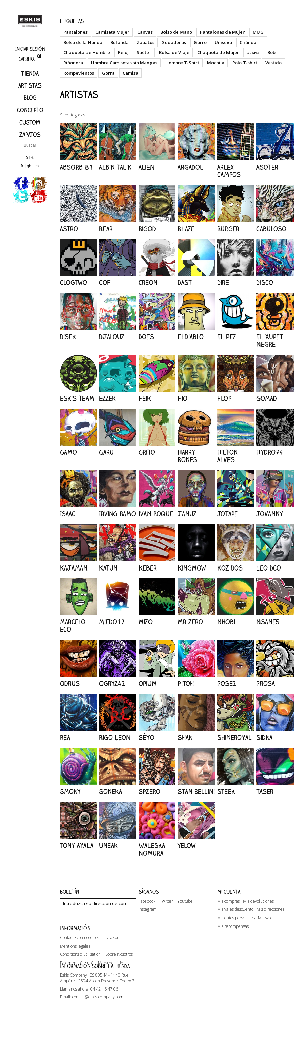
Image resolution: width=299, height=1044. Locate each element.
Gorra (108, 73)
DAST (185, 282)
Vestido (273, 63)
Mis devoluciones (258, 901)
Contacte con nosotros (79, 952)
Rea (65, 737)
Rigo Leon (114, 737)
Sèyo (146, 737)
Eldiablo (191, 336)
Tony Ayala (76, 845)
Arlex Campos (229, 170)
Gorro (200, 42)
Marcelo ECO (72, 625)
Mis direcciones (270, 909)
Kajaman (74, 568)
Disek (68, 336)
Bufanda (119, 42)
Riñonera (73, 63)
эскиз (253, 52)
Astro (69, 228)
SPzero (149, 791)
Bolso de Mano (176, 32)
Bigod (147, 228)
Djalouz (111, 336)
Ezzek (107, 398)
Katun (108, 568)
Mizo (146, 621)
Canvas (145, 32)
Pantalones (75, 32)
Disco (264, 282)
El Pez (226, 336)
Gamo (68, 452)
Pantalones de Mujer (222, 32)
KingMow (192, 568)
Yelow (187, 845)
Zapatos (30, 134)
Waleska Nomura (152, 849)
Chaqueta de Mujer (218, 52)
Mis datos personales (236, 918)
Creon (148, 282)
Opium (148, 683)
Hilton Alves (227, 456)
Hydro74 (269, 452)
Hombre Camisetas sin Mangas (124, 63)
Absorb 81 (76, 167)
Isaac (67, 513)
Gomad (266, 398)
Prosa (265, 683)
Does (146, 336)
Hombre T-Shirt (182, 63)
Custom (29, 122)
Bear (106, 228)
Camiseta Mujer (112, 32)
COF (105, 282)
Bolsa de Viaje (174, 52)
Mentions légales (75, 961)
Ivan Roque (156, 513)
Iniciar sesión (30, 49)
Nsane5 (268, 621)
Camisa (130, 73)
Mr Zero (190, 621)
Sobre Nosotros (119, 969)
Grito (147, 452)
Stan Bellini (196, 791)
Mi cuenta (228, 891)
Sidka (264, 737)
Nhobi (226, 621)
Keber (148, 568)
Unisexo (223, 42)
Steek (226, 791)
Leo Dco (268, 568)
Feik (145, 398)
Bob (271, 52)
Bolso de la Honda (83, 42)
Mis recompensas (233, 926)
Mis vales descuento (235, 909)
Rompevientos (78, 73)
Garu (106, 452)
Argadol (190, 167)
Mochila (215, 63)
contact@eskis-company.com (97, 1025)
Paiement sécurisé (77, 978)
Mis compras (228, 901)
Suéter (144, 52)
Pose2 (226, 683)
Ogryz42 (112, 683)
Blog (29, 98)
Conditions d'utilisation (80, 969)
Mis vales (266, 918)
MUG (258, 32)
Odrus (70, 683)
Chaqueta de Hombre (86, 52)
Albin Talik (115, 167)
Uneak (108, 845)
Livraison (112, 952)
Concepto (30, 110)
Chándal (249, 42)
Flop (224, 398)
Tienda (30, 73)
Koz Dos (230, 568)
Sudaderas (174, 42)
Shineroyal (234, 737)
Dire (223, 282)
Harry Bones (187, 456)
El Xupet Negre (269, 340)
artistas (30, 85)
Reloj (123, 52)
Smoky (70, 791)
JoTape (227, 513)
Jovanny (269, 513)
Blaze (186, 228)
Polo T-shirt (244, 63)
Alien (146, 167)
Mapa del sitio (110, 978)
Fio (182, 398)
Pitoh (186, 683)
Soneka (110, 791)
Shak (185, 737)
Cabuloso (271, 228)
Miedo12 (112, 621)
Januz (187, 513)
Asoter (267, 167)
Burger (228, 228)
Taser (264, 791)
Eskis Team (77, 398)
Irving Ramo (117, 513)
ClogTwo (73, 282)
